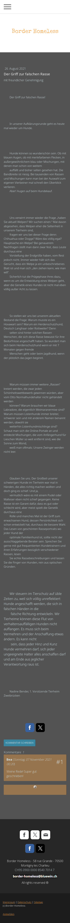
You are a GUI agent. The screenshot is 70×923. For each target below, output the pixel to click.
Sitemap (38, 902)
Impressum (9, 902)
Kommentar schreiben (19, 742)
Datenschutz (25, 902)
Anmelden (8, 914)
